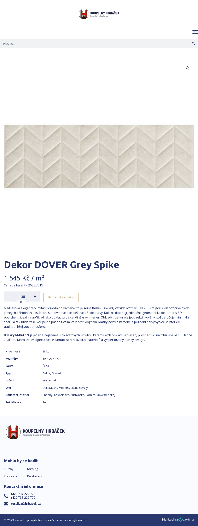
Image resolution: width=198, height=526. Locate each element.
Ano (45, 402)
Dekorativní (50, 387)
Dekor (46, 373)
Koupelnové (61, 394)
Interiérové (49, 380)
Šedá (46, 365)
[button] (195, 32)
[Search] (193, 43)
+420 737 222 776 (22, 493)
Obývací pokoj (106, 394)
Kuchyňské (77, 394)
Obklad (56, 373)
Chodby (47, 394)
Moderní (64, 387)
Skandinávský (79, 387)
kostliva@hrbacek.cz (25, 503)
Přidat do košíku (62, 296)
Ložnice (90, 394)
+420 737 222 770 (22, 497)
